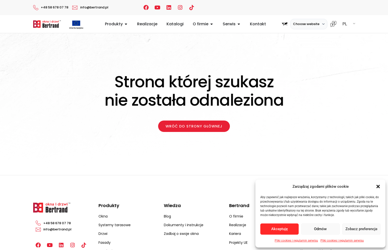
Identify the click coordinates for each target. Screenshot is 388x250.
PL (344, 24)
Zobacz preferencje (361, 229)
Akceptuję (279, 229)
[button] (378, 186)
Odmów (320, 229)
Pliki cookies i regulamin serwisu (296, 240)
